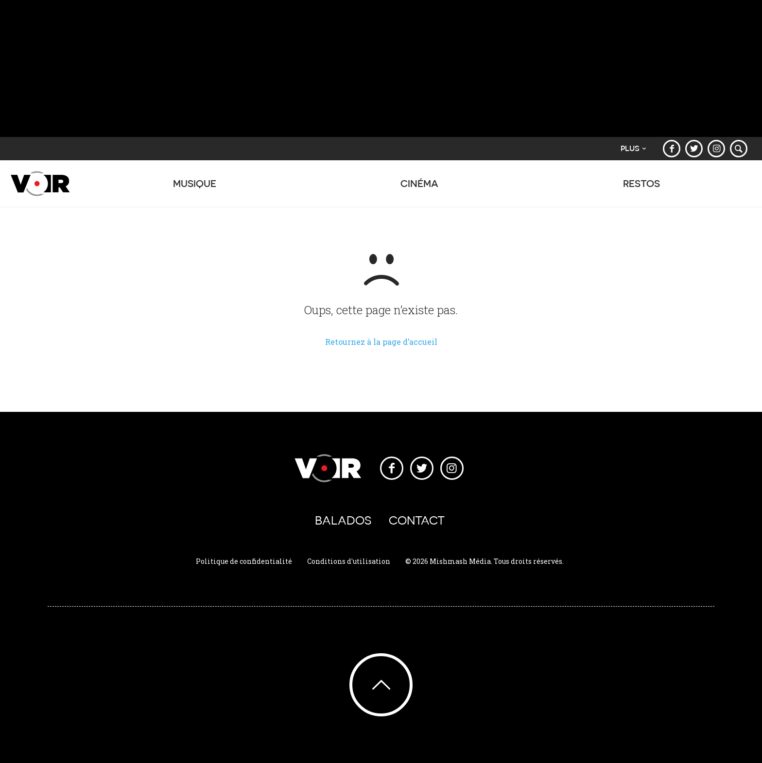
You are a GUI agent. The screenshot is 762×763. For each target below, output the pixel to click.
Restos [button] (641, 188)
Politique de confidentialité (244, 561)
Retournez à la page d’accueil (381, 342)
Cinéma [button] (420, 188)
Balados (343, 520)
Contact (417, 520)
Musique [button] (195, 188)
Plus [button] (633, 148)
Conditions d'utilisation (348, 561)
